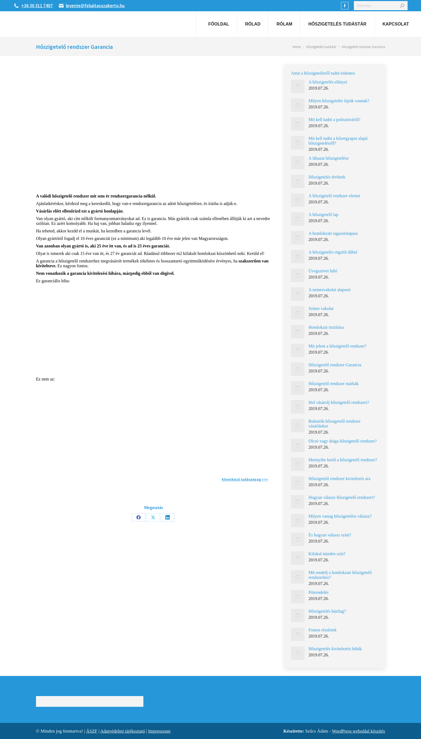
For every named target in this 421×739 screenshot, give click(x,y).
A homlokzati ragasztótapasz (333, 233)
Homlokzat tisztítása (326, 327)
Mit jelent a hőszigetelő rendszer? (337, 346)
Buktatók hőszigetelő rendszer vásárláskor (335, 423)
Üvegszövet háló (323, 271)
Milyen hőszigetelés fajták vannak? (339, 100)
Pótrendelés (319, 592)
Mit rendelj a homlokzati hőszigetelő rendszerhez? (340, 575)
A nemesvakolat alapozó (329, 289)
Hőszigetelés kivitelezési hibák (335, 648)
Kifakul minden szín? (327, 553)
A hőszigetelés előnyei (328, 82)
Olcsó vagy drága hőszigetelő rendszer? (343, 441)
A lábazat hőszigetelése (329, 158)
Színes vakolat (321, 308)
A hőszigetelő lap (323, 214)
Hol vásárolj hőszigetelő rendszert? (339, 402)
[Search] (381, 5)
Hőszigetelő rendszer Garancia (335, 365)
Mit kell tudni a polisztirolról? (334, 119)
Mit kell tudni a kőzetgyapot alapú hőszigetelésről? (338, 140)
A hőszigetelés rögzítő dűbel (333, 252)
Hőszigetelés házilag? (327, 611)
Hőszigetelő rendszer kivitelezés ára (340, 478)
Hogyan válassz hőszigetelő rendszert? (342, 497)
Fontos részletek (322, 630)
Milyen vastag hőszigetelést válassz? (340, 516)
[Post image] (297, 86)
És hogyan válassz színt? (330, 535)
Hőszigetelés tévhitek (327, 177)
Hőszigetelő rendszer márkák (334, 383)
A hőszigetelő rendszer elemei (334, 195)
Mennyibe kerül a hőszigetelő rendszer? (343, 460)
